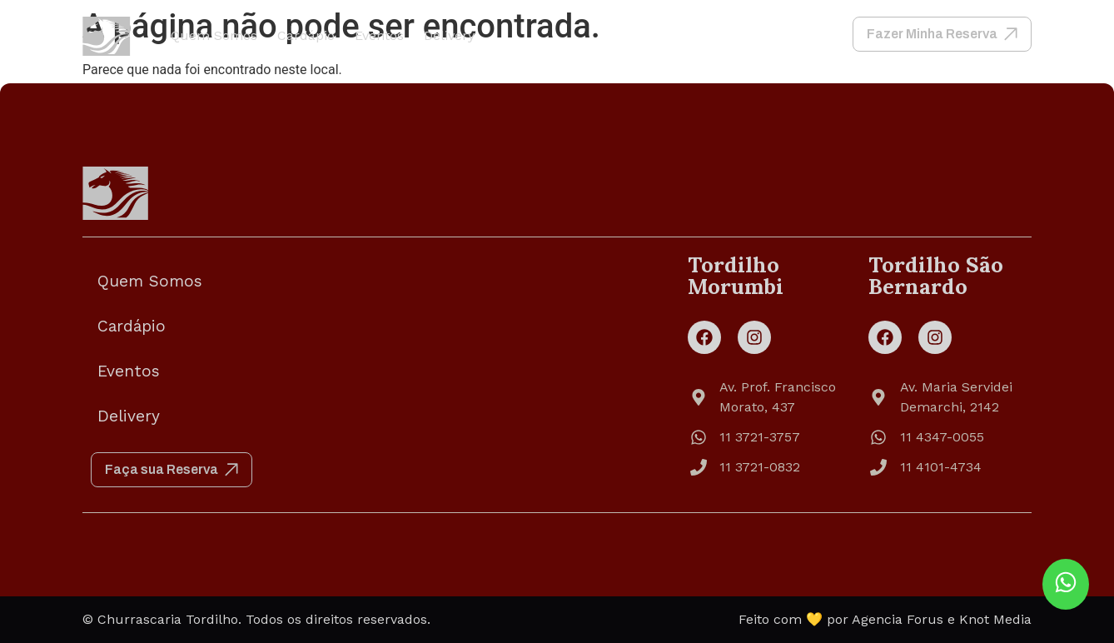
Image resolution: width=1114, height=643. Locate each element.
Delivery (449, 35)
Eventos (379, 35)
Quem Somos (214, 35)
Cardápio (306, 35)
